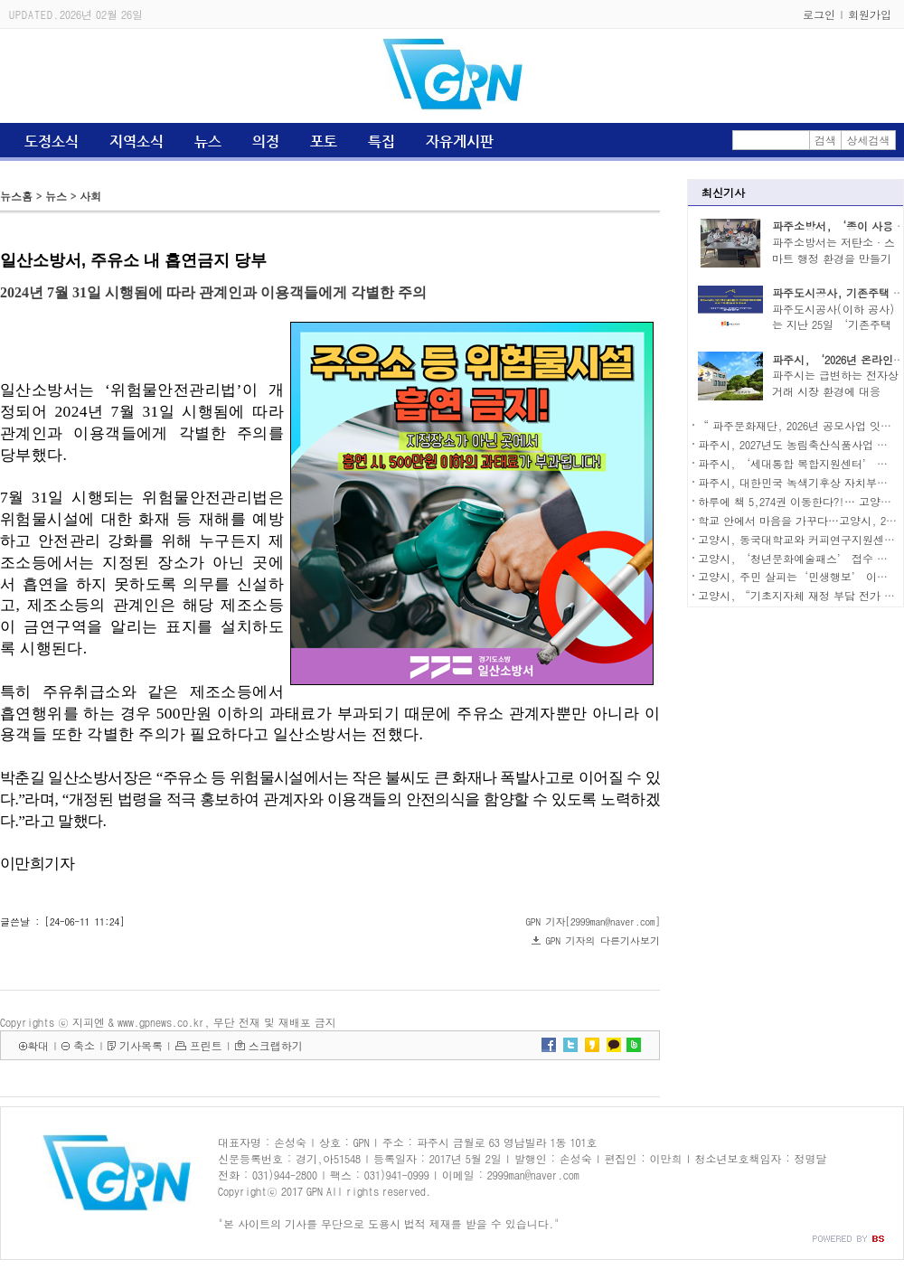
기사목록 (141, 1045)
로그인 (819, 14)
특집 (381, 141)
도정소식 (51, 141)
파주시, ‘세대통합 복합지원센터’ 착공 (798, 463)
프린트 (206, 1045)
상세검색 (868, 139)
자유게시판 (460, 141)
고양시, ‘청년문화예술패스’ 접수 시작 (798, 558)
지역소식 (136, 141)
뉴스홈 (16, 195)
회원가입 (869, 14)
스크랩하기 (276, 1045)
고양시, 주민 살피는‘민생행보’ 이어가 (798, 576)
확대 (38, 1045)
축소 (84, 1045)
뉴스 (207, 141)
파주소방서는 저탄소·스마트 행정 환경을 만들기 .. (833, 258)
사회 (90, 195)
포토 (323, 141)
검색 (825, 139)
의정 (265, 141)
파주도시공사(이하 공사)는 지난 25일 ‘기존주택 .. (833, 325)
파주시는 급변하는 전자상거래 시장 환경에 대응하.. (835, 391)
